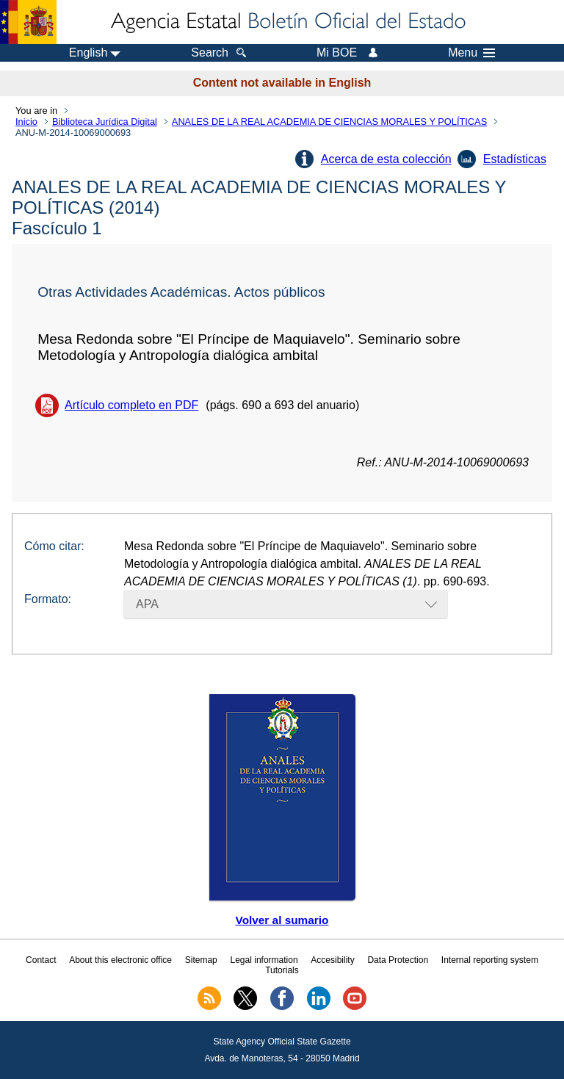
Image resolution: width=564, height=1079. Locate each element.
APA (147, 604)
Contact (41, 960)
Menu (471, 53)
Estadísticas (514, 159)
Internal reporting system (489, 960)
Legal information (264, 960)
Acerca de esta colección (386, 159)
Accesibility (332, 960)
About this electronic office (120, 960)
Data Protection (397, 960)
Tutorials (282, 970)
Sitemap (201, 960)
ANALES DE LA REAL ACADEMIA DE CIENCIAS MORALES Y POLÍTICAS (329, 121)
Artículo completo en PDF (131, 405)
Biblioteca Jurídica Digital (104, 121)
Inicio (26, 121)
